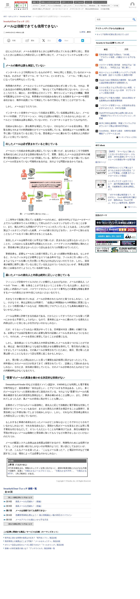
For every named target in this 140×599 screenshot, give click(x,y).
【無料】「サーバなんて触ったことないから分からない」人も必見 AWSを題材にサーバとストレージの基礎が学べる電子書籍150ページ (115, 156)
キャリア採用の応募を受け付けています (113, 34)
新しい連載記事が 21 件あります (20, 497)
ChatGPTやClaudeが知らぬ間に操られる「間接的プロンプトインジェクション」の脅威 (117, 115)
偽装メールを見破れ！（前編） (29, 506)
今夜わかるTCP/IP (63, 471)
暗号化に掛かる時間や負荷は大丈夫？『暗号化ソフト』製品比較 (31, 538)
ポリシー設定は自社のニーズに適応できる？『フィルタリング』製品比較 (34, 545)
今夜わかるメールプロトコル (37, 471)
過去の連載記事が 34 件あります (20, 524)
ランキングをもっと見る (127, 137)
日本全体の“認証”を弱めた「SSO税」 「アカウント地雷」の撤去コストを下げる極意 (117, 57)
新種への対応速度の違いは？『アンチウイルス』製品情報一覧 (30, 548)
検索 (134, 19)
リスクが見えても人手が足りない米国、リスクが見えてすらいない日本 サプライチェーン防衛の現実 (117, 90)
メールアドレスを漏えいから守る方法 (32, 520)
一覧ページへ (132, 207)
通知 (32, 40)
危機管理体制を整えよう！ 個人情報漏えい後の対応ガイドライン (44, 515)
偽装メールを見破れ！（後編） (29, 501)
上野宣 (82, 32)
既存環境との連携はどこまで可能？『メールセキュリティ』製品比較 (32, 541)
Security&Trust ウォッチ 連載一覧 (20, 488)
